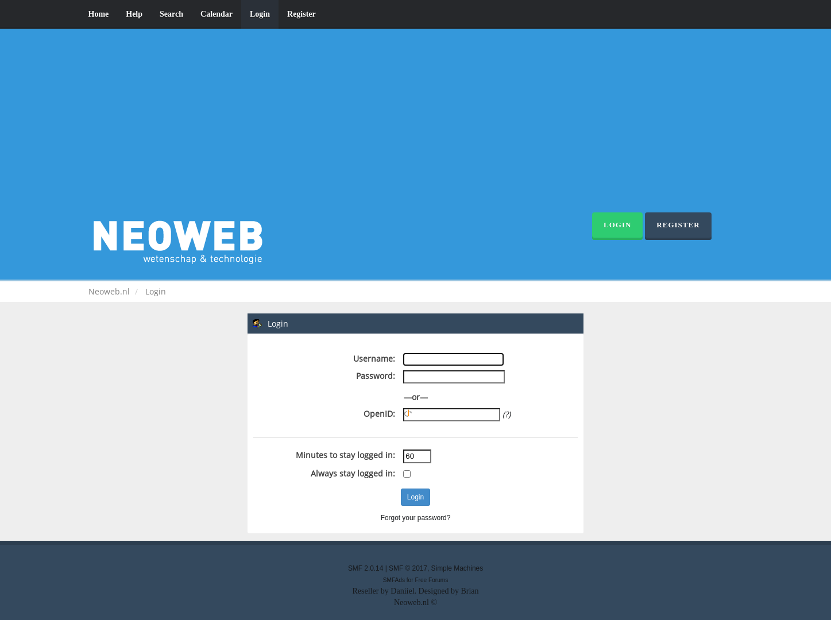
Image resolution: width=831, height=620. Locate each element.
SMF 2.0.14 (365, 568)
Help (134, 14)
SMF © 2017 (408, 568)
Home (98, 14)
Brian (469, 591)
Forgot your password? (416, 518)
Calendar (216, 14)
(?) (507, 414)
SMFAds (394, 580)
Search (171, 14)
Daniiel (402, 591)
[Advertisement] (415, 126)
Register (301, 14)
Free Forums (431, 580)
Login (260, 14)
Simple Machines (457, 568)
